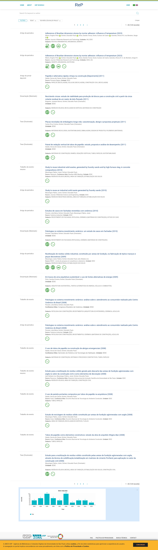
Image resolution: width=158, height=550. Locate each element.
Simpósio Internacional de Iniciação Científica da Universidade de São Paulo (92, 378)
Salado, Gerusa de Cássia (53, 78)
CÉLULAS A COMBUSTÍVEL (103, 286)
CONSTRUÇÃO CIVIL (84, 380)
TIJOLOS (86, 421)
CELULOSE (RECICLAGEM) (76, 82)
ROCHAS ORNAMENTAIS (59, 41)
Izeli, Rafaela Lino (83, 259)
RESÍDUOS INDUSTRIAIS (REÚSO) (61, 197)
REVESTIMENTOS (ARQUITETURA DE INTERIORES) (88, 311)
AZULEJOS (116, 311)
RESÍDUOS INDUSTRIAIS (59, 263)
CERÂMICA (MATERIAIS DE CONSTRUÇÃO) (93, 217)
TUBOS (93, 153)
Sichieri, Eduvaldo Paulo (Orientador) (74, 101)
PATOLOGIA (75, 217)
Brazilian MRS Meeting (75, 174)
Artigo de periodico (27, 33)
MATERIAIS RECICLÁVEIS (59, 130)
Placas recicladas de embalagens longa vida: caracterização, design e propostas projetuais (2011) (85, 122)
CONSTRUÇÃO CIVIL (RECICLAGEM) (96, 82)
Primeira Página (55, 80)
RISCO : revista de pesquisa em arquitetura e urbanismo (67, 261)
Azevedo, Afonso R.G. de (119, 35)
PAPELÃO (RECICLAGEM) (59, 82)
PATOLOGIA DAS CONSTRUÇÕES (61, 311)
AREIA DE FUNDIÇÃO (76, 176)
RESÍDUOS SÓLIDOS (57, 108)
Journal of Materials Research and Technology (64, 39)
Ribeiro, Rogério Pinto (52, 35)
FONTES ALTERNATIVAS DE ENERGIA (82, 286)
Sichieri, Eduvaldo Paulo (68, 35)
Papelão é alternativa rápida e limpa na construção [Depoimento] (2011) (74, 76)
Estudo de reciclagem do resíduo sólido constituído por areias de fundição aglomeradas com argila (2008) (89, 415)
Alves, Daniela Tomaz (85, 35)
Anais (52, 398)
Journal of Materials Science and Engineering (64, 195)
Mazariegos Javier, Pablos (53, 259)
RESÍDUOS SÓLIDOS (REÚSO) (60, 176)
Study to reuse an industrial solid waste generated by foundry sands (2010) (76, 190)
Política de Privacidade (104, 538)
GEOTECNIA (70, 62)
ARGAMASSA (72, 41)
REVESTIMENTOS (78, 334)
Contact (133, 538)
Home (22, 5)
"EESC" (33, 21)
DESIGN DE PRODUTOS (98, 130)
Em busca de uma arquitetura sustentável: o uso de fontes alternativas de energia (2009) (81, 277)
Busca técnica (121, 538)
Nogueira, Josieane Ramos (53, 101)
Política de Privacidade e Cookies (77, 546)
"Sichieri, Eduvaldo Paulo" (50, 21)
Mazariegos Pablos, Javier (53, 172)
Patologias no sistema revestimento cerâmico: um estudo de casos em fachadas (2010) (81, 231)
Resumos (53, 378)
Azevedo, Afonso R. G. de (117, 58)
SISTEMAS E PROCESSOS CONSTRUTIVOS (84, 357)
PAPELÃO (99, 153)
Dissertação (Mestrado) (28, 96)
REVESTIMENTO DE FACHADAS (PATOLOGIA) (65, 240)
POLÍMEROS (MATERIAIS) (114, 130)
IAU (88, 39)
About (29, 5)
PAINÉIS (73, 153)
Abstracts (53, 174)
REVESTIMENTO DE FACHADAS (61, 217)
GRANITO (80, 41)
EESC (91, 39)
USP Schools (39, 5)
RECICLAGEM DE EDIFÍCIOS (73, 108)
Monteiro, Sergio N (131, 58)
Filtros (22, 20)
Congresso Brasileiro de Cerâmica (70, 307)
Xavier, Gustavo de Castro (101, 35)
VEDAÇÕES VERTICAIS (83, 153)
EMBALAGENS (86, 130)
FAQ (91, 538)
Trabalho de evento (27, 299)
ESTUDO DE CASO (113, 217)
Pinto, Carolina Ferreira (52, 279)
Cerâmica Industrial (56, 215)
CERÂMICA (108, 311)
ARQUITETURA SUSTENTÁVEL (60, 286)
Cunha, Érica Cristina (51, 124)
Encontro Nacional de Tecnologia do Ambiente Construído (84, 398)
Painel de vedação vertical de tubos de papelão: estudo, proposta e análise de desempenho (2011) (85, 144)
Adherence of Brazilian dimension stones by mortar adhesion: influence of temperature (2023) (83, 33)
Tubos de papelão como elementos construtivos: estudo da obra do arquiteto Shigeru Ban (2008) (85, 435)
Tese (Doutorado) (26, 122)
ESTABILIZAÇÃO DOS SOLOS (93, 176)
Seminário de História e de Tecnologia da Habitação (76, 353)
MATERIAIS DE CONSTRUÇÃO (92, 108)
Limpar (137, 20)
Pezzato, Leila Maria (51, 213)
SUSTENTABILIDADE (74, 130)
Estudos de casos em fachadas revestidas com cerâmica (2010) (71, 211)
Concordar (140, 545)
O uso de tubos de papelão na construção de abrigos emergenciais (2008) (75, 348)
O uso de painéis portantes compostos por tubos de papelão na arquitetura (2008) (79, 394)
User (128, 5)
